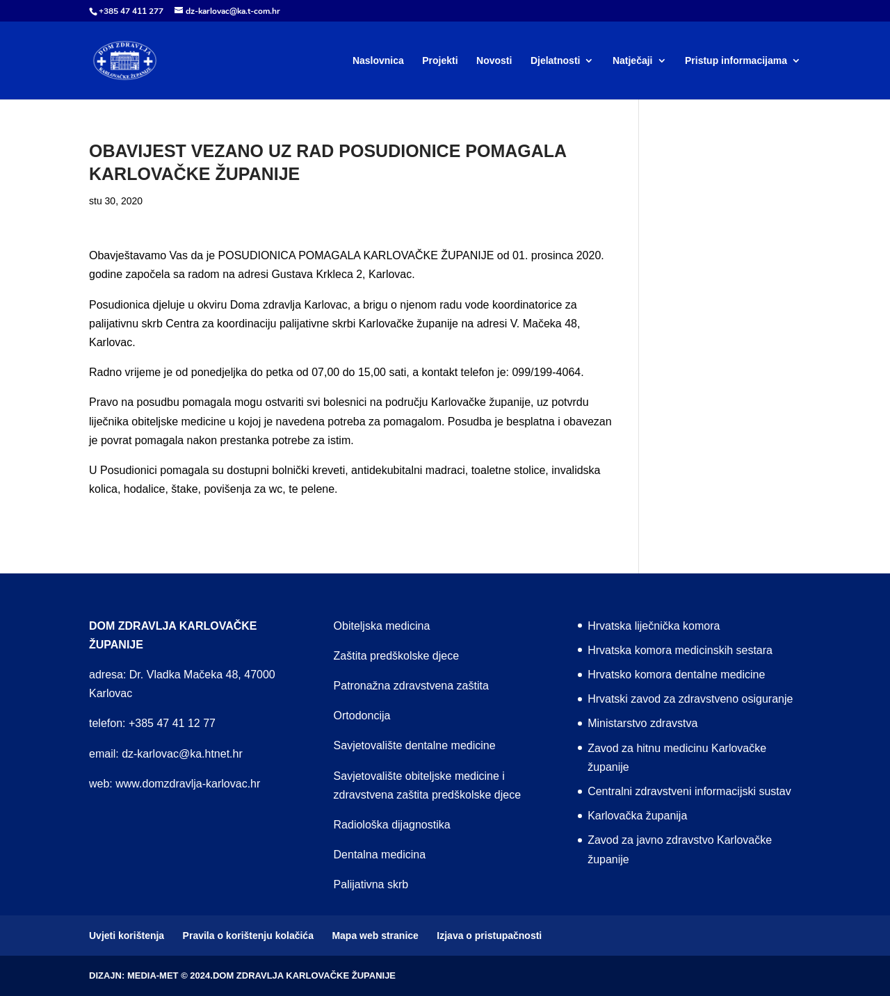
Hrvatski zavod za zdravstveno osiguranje (690, 699)
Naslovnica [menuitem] (378, 61)
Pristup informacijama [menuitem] (736, 61)
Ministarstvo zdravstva (642, 723)
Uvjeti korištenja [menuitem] (126, 935)
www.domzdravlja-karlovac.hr (187, 784)
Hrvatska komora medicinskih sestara (680, 650)
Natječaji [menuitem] (633, 61)
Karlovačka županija (637, 816)
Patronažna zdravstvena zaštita (411, 686)
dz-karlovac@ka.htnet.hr (182, 754)
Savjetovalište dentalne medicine (415, 745)
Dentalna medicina (380, 854)
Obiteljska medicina (382, 626)
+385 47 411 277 (131, 11)
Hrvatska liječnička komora (654, 626)
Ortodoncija (362, 715)
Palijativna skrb (371, 884)
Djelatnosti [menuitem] (556, 61)
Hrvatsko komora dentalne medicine (676, 674)
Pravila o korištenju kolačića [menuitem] (248, 935)
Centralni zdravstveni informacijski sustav (689, 791)
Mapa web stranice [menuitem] (375, 935)
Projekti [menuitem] (440, 61)
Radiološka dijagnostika (392, 825)
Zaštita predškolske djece (397, 656)
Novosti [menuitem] (494, 61)
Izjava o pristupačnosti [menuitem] (489, 935)
